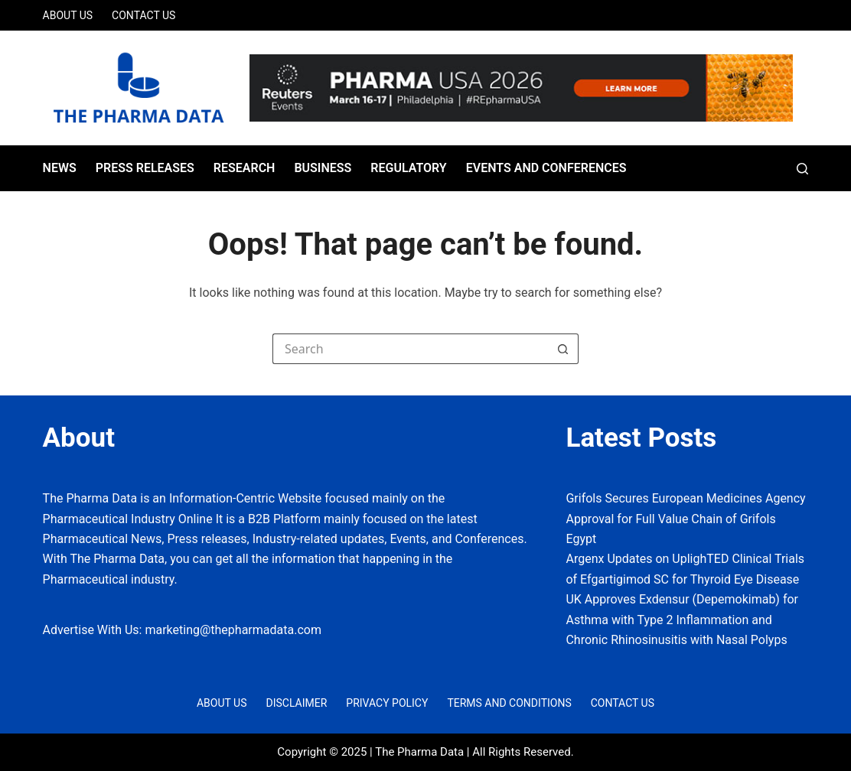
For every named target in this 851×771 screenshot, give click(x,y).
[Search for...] (410, 348)
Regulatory (408, 168)
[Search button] (563, 348)
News (60, 168)
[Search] (802, 168)
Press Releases (145, 168)
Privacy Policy (387, 703)
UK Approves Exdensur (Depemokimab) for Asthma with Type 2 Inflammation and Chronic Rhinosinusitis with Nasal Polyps (682, 619)
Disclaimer (296, 703)
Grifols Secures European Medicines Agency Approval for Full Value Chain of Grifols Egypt (685, 518)
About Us (68, 15)
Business (322, 168)
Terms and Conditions (509, 703)
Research (245, 168)
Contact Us (143, 15)
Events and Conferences (546, 168)
